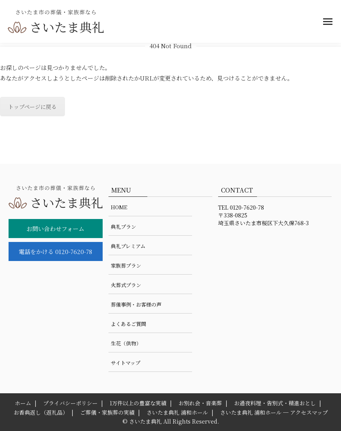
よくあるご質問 (128, 324)
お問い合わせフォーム (55, 228)
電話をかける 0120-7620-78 (55, 251)
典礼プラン (123, 226)
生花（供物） (126, 343)
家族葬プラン (126, 265)
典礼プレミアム (128, 246)
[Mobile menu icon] (327, 21)
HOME (119, 207)
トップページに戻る (32, 106)
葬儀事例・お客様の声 (136, 304)
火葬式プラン (126, 285)
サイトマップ (125, 362)
